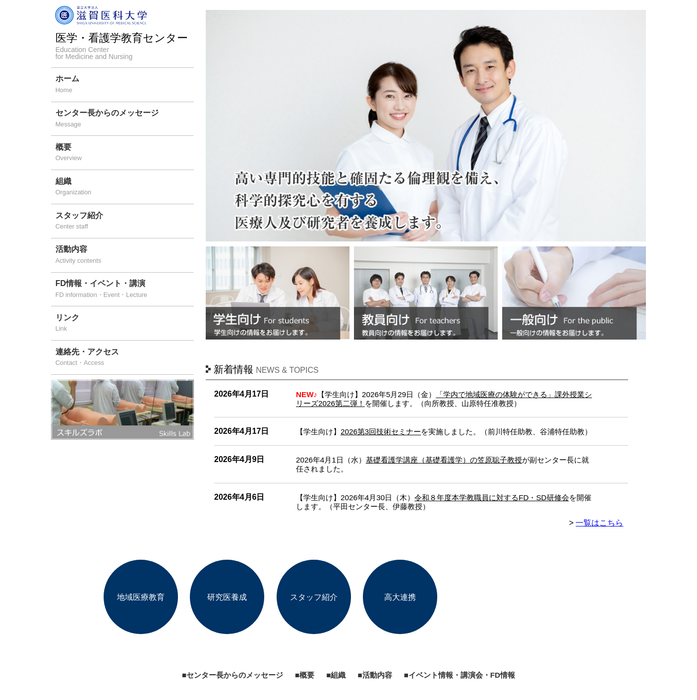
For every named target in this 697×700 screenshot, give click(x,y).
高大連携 (400, 596)
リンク (125, 324)
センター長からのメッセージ (125, 119)
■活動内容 (374, 675)
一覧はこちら (599, 523)
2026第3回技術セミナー (381, 431)
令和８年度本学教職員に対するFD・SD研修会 (491, 497)
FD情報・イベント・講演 (125, 289)
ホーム (125, 85)
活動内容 (125, 255)
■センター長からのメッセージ (232, 675)
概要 (125, 153)
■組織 (336, 675)
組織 (125, 187)
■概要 (304, 675)
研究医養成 (227, 596)
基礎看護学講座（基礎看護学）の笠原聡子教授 (444, 460)
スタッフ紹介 (125, 222)
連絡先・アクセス (125, 358)
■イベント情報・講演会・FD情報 (459, 675)
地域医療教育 (141, 596)
